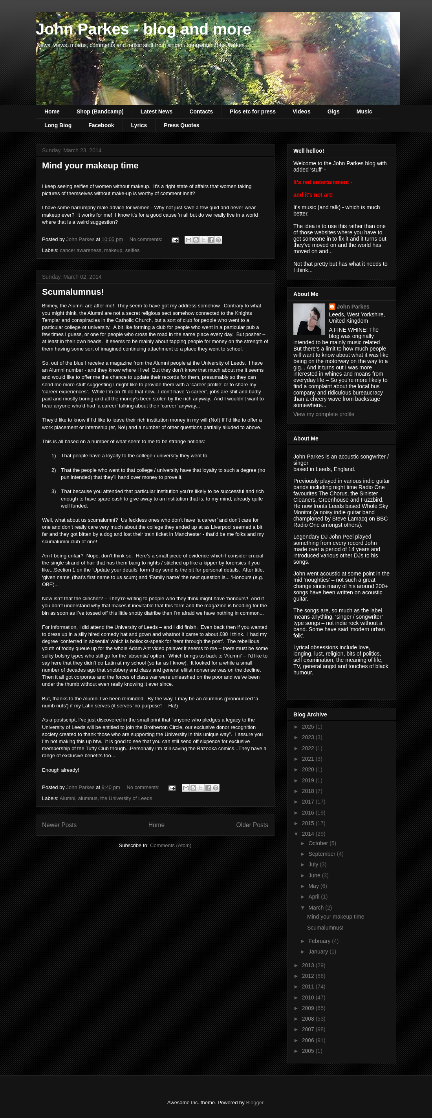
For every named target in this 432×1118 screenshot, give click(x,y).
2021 (309, 759)
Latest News (157, 111)
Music (364, 111)
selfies (132, 250)
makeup (113, 250)
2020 (309, 769)
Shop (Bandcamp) (100, 111)
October (318, 843)
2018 (309, 791)
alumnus (87, 798)
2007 (309, 1029)
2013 (309, 965)
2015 (309, 823)
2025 (309, 726)
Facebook (101, 125)
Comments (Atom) (170, 845)
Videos (302, 111)
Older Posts (252, 825)
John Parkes (353, 306)
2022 (309, 748)
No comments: (147, 239)
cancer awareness (81, 250)
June (315, 875)
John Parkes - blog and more (143, 29)
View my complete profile (323, 414)
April (314, 896)
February (320, 941)
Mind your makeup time (90, 165)
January (318, 951)
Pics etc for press (253, 111)
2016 (309, 812)
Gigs (334, 111)
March (316, 907)
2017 (309, 801)
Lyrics (139, 125)
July (314, 864)
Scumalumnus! (73, 292)
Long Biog (57, 125)
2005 (309, 1051)
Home (52, 111)
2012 (309, 976)
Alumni (67, 798)
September (322, 854)
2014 (309, 834)
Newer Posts (59, 825)
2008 (309, 1019)
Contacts (201, 111)
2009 (309, 1008)
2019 (309, 780)
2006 (309, 1040)
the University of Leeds (126, 798)
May (314, 886)
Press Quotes (181, 125)
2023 (309, 737)
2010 (309, 997)
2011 (309, 986)
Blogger (254, 1102)
